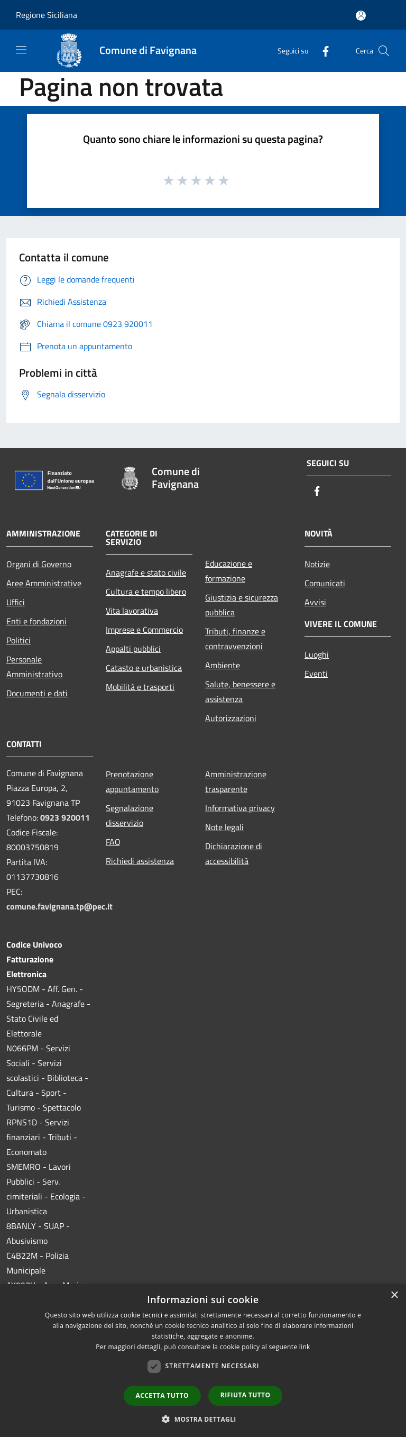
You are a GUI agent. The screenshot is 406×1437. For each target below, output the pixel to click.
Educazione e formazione (228, 571)
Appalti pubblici (133, 648)
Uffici (15, 602)
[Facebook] (321, 50)
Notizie (317, 564)
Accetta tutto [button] (162, 1395)
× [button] (394, 1295)
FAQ (113, 841)
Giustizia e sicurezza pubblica (241, 605)
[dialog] (203, 1360)
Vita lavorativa (132, 610)
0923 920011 (65, 817)
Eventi (316, 673)
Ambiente (222, 665)
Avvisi (315, 602)
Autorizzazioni (230, 718)
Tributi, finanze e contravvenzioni (235, 638)
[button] (203, 1419)
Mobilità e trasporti (140, 686)
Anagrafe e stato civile (146, 572)
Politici (18, 640)
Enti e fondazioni (36, 621)
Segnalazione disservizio (129, 815)
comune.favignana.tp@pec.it (59, 906)
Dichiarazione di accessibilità (233, 853)
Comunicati (324, 583)
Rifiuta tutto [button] (245, 1394)
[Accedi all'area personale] (360, 15)
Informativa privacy (240, 808)
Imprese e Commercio (144, 629)
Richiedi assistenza (140, 860)
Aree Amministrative (43, 583)
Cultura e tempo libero (146, 591)
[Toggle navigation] (21, 49)
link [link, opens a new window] (304, 1346)
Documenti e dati (37, 693)
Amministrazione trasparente (235, 781)
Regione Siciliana (46, 14)
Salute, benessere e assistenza (240, 691)
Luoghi (316, 654)
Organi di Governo (38, 564)
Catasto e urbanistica (144, 667)
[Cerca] (383, 50)
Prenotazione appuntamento (132, 781)
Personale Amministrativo (34, 666)
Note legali (224, 827)
